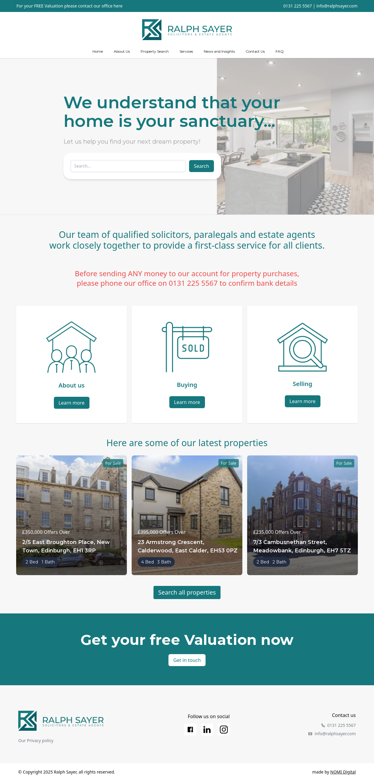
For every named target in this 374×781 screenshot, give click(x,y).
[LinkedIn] (207, 730)
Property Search (155, 51)
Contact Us (255, 51)
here (117, 6)
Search (201, 166)
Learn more (72, 402)
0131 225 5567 (297, 6)
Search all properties (187, 592)
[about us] (122, 51)
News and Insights (219, 51)
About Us (122, 51)
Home (97, 51)
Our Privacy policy (36, 740)
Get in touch (187, 660)
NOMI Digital (343, 772)
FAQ (280, 51)
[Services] (186, 51)
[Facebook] (190, 730)
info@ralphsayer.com (337, 6)
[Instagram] (224, 730)
